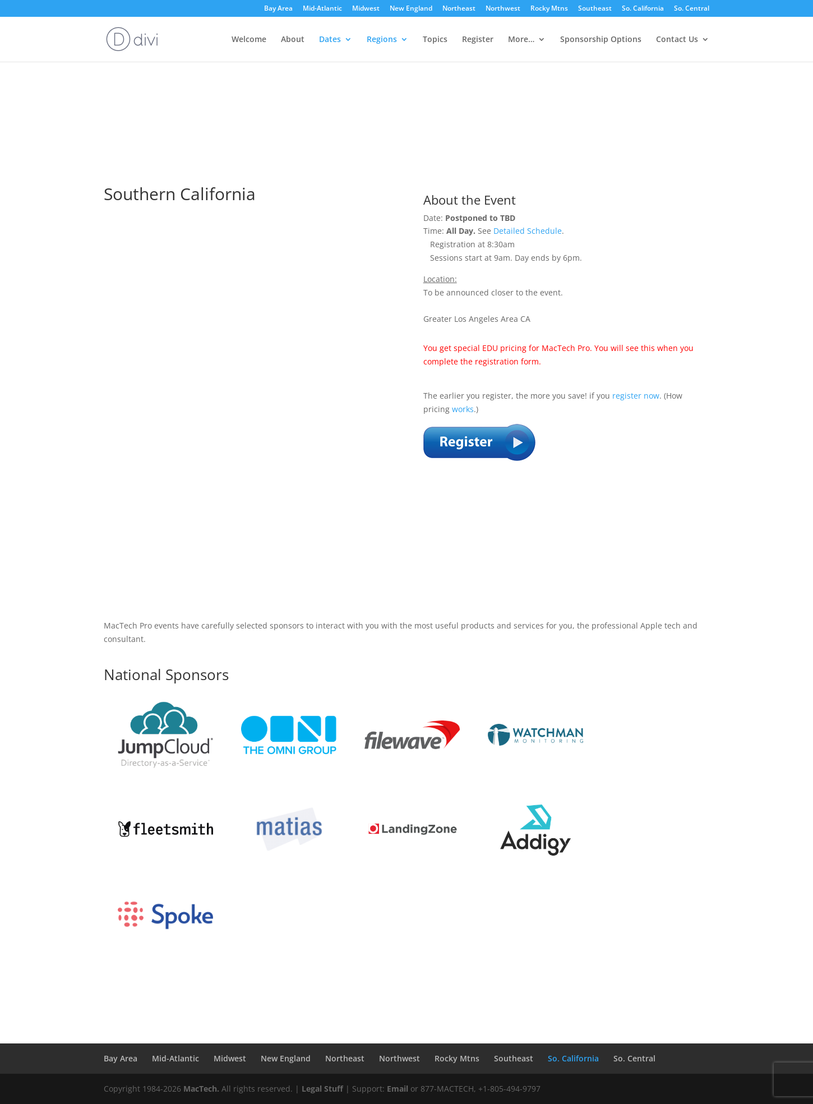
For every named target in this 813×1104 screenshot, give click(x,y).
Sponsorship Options (600, 39)
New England (411, 9)
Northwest (503, 9)
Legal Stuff (322, 1088)
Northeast (458, 9)
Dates (330, 39)
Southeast (595, 9)
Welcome (249, 39)
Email (397, 1088)
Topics (435, 39)
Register (477, 39)
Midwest (366, 9)
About (292, 39)
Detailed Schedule (527, 230)
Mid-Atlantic (322, 9)
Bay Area (278, 9)
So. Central (691, 9)
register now (635, 395)
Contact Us (677, 39)
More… (521, 39)
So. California (643, 9)
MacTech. (201, 1088)
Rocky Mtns (549, 9)
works (463, 409)
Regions (382, 39)
